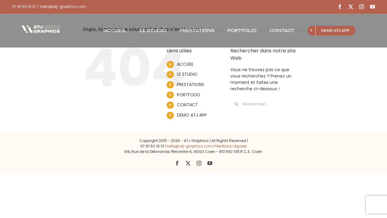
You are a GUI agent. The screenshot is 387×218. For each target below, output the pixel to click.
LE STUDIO (187, 74)
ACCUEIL (185, 64)
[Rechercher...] (264, 104)
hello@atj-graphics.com (63, 6)
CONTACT (187, 105)
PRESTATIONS (190, 84)
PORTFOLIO (188, 95)
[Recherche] (236, 104)
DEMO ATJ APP (192, 115)
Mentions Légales (231, 146)
